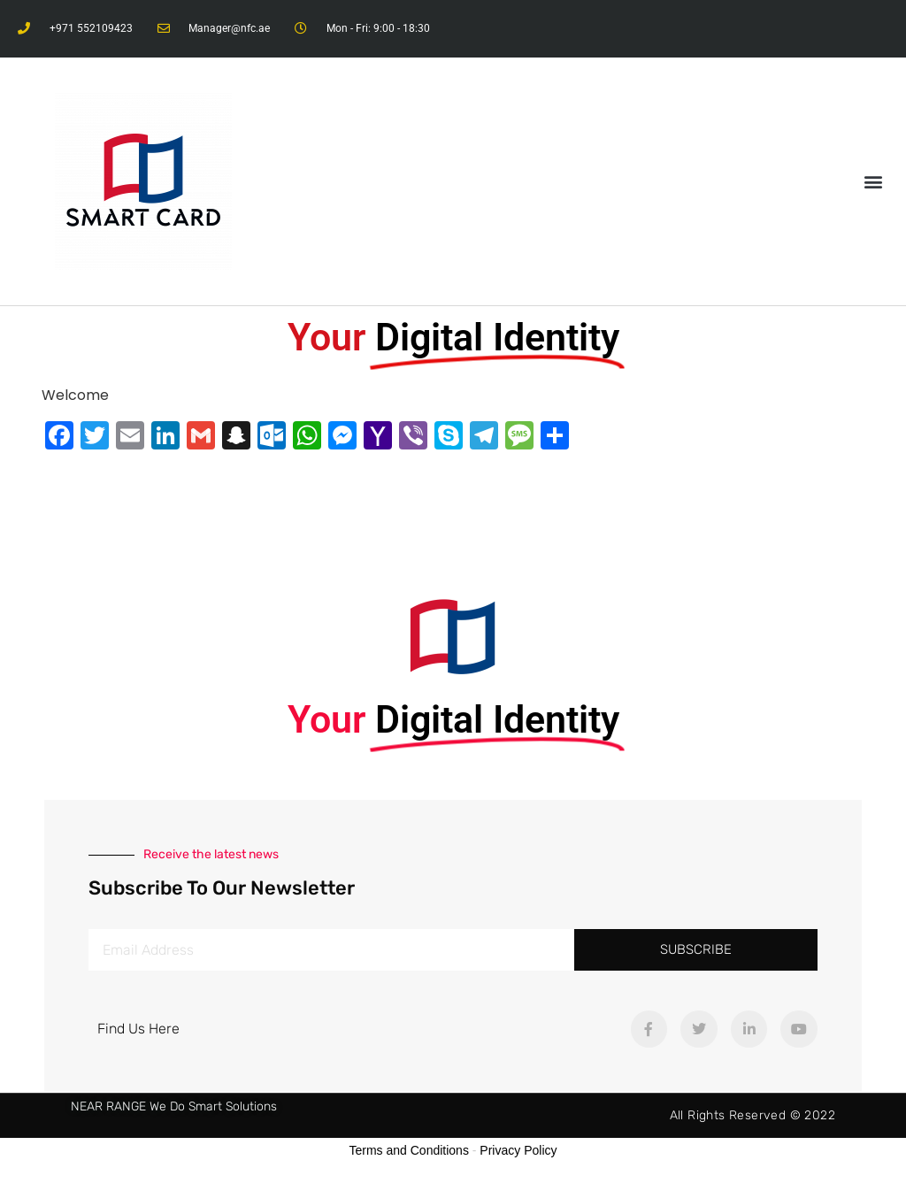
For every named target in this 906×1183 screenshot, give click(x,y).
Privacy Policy (518, 1150)
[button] (873, 181)
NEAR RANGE (108, 1106)
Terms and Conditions (409, 1150)
